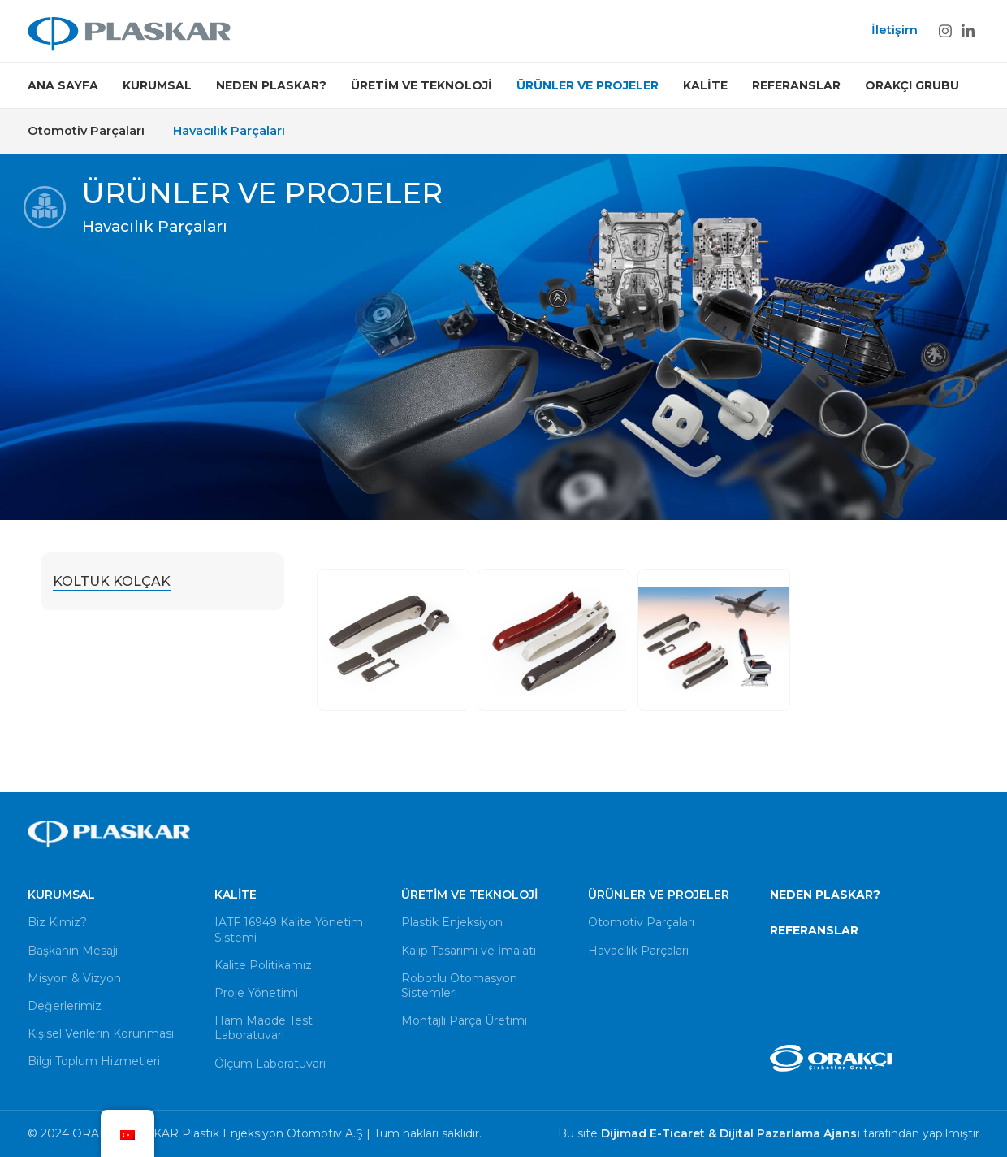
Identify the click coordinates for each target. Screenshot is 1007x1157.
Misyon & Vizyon (74, 978)
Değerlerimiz (65, 1006)
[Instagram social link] (945, 31)
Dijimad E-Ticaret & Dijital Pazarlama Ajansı (732, 1133)
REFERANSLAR (814, 930)
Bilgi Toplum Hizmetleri (94, 1061)
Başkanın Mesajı (73, 950)
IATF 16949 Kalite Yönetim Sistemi (288, 929)
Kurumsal (61, 894)
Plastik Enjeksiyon (452, 922)
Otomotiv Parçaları (86, 131)
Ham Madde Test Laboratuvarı (263, 1027)
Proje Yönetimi (256, 993)
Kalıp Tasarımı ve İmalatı (468, 950)
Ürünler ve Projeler (658, 894)
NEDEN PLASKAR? (825, 894)
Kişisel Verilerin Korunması (101, 1033)
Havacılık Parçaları (229, 131)
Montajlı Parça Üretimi (464, 1020)
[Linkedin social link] (968, 31)
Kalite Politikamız (263, 965)
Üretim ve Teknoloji (469, 894)
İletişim (894, 30)
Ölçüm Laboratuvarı (270, 1063)
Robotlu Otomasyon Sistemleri (459, 985)
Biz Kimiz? (57, 922)
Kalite (235, 894)
